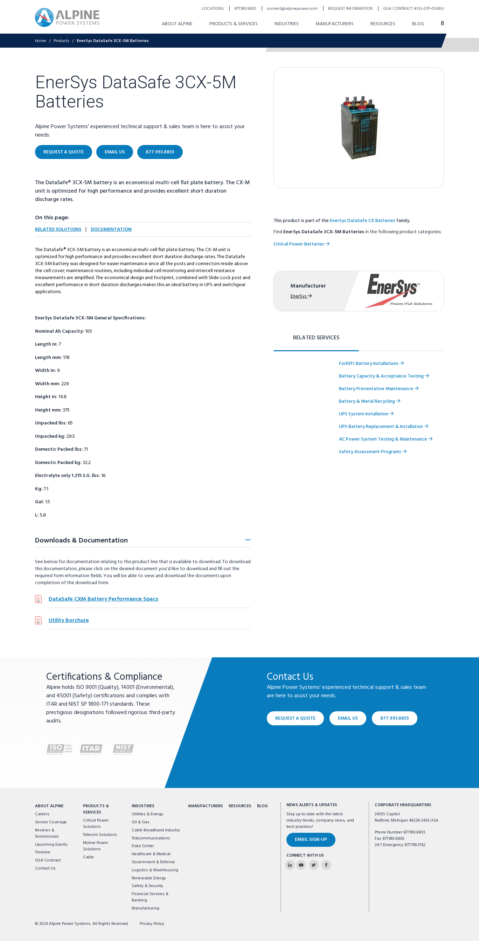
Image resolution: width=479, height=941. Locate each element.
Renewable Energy (149, 878)
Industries (143, 806)
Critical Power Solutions (96, 823)
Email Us (348, 718)
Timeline (42, 852)
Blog (262, 806)
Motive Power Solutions (95, 846)
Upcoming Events (51, 844)
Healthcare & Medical (151, 854)
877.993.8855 (394, 718)
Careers (42, 814)
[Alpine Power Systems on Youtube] (301, 865)
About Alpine (49, 806)
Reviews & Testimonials (47, 833)
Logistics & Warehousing (155, 870)
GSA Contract (48, 860)
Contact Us (45, 868)
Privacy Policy (152, 924)
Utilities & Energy (147, 814)
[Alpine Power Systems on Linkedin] (290, 865)
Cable (88, 857)
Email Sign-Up (311, 839)
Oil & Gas (141, 822)
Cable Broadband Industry (156, 830)
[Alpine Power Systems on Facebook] (326, 865)
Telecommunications (151, 838)
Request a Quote (295, 718)
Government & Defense (153, 862)
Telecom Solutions (100, 834)
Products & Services (96, 809)
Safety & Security (147, 886)
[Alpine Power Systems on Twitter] (314, 865)
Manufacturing (145, 908)
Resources (240, 806)
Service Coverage (51, 822)
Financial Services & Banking (150, 897)
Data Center (143, 846)
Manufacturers (205, 806)
